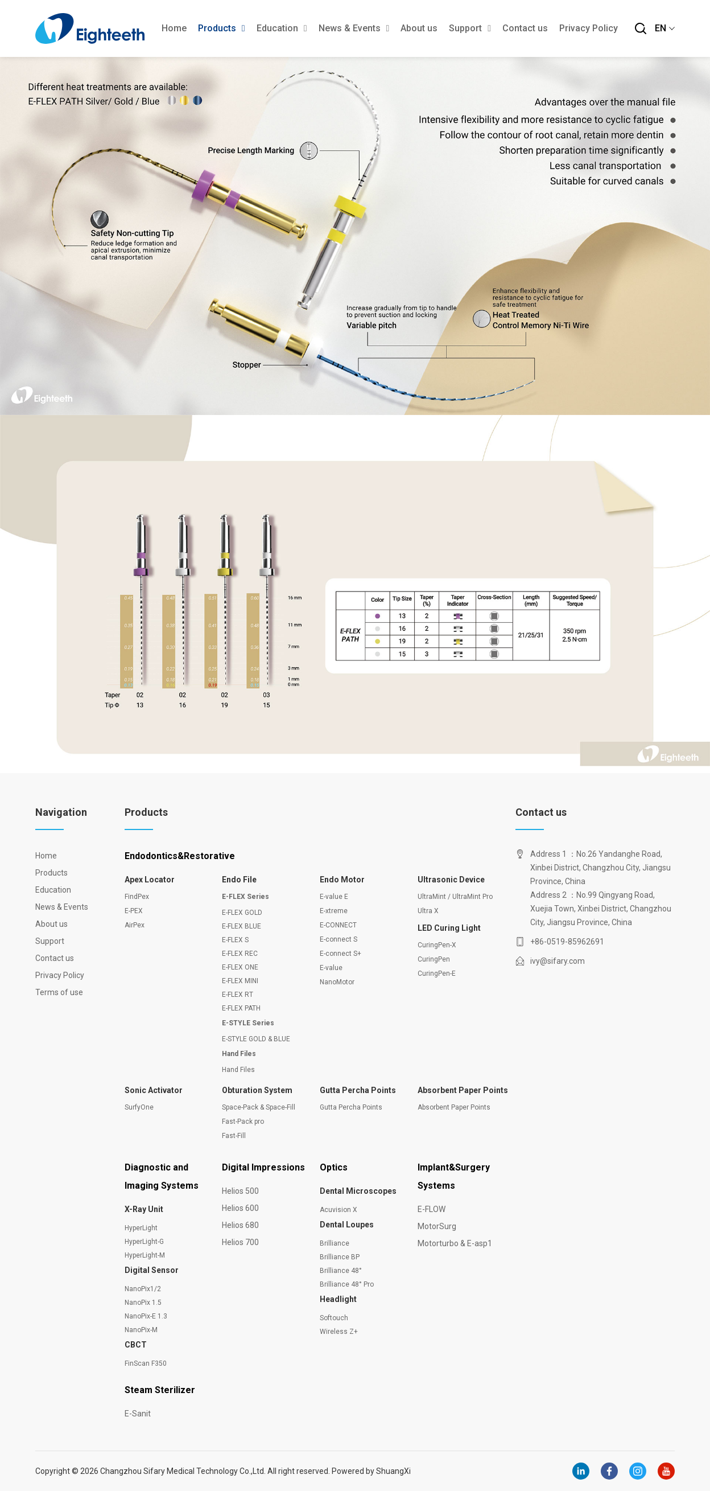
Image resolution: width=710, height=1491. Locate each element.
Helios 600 (240, 1208)
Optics (334, 1167)
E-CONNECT (338, 925)
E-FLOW (431, 1209)
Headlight (338, 1299)
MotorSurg (437, 1226)
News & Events (354, 28)
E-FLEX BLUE (241, 926)
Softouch (334, 1318)
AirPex (135, 925)
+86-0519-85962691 (567, 941)
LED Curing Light (449, 928)
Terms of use (58, 992)
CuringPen (434, 959)
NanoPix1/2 (143, 1289)
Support (470, 28)
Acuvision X (338, 1210)
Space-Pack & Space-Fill (258, 1107)
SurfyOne (139, 1107)
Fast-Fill (234, 1136)
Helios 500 (240, 1191)
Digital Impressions (263, 1167)
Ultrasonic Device (451, 879)
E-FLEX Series (245, 897)
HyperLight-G (144, 1242)
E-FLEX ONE (240, 967)
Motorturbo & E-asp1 (455, 1243)
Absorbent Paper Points (463, 1090)
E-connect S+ (340, 954)
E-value (331, 968)
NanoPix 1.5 (143, 1303)
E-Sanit (138, 1413)
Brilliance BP (340, 1257)
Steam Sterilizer (160, 1390)
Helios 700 (240, 1242)
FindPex (137, 897)
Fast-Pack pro (243, 1122)
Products (221, 28)
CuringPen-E (437, 973)
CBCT (136, 1344)
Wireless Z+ (339, 1332)
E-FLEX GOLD (242, 913)
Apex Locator (150, 879)
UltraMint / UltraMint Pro (455, 897)
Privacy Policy (588, 28)
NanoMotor (337, 982)
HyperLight (141, 1228)
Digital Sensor (152, 1270)
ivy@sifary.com (557, 961)
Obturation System (257, 1090)
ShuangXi (393, 1471)
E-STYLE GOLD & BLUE (256, 1039)
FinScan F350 (146, 1363)
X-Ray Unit (144, 1209)
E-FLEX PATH (241, 1008)
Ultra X (428, 911)
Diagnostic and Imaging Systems (162, 1176)
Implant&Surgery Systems (454, 1176)
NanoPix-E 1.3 (146, 1316)
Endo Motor (342, 879)
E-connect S (338, 939)
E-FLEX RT (237, 995)
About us (419, 28)
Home (174, 28)
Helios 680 (240, 1225)
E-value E (334, 897)
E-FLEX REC (240, 954)
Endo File (239, 879)
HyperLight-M (145, 1255)
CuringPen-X (437, 945)
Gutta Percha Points (358, 1090)
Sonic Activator (154, 1090)
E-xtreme (334, 911)
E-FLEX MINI (240, 981)
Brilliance (334, 1243)
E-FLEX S (235, 940)
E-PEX (134, 911)
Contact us (525, 28)
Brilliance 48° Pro (347, 1284)
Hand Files (239, 1054)
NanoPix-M (141, 1330)
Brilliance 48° (341, 1271)
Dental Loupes (347, 1224)
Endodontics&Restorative (180, 856)
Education (282, 28)
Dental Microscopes (358, 1191)
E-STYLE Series (248, 1023)
